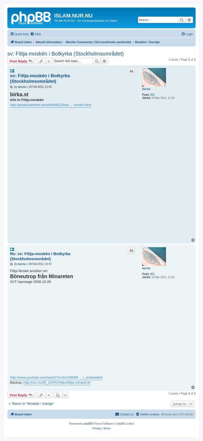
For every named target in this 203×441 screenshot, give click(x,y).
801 (152, 94)
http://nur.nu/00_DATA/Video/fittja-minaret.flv (57, 382)
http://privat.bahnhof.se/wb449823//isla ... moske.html (50, 105)
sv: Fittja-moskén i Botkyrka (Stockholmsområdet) (65, 54)
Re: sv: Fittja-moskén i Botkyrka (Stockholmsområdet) (40, 256)
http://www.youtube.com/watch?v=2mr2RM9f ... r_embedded (56, 377)
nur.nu (146, 89)
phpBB (88, 423)
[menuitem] (35, 34)
